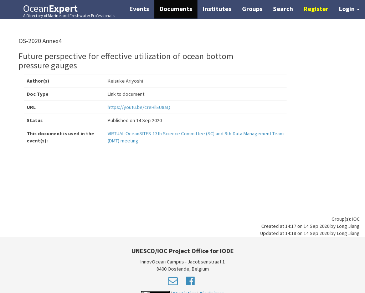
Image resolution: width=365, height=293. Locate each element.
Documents (176, 9)
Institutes (217, 9)
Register (316, 9)
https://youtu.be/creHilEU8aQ (139, 107)
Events (139, 9)
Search (283, 9)
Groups (252, 9)
